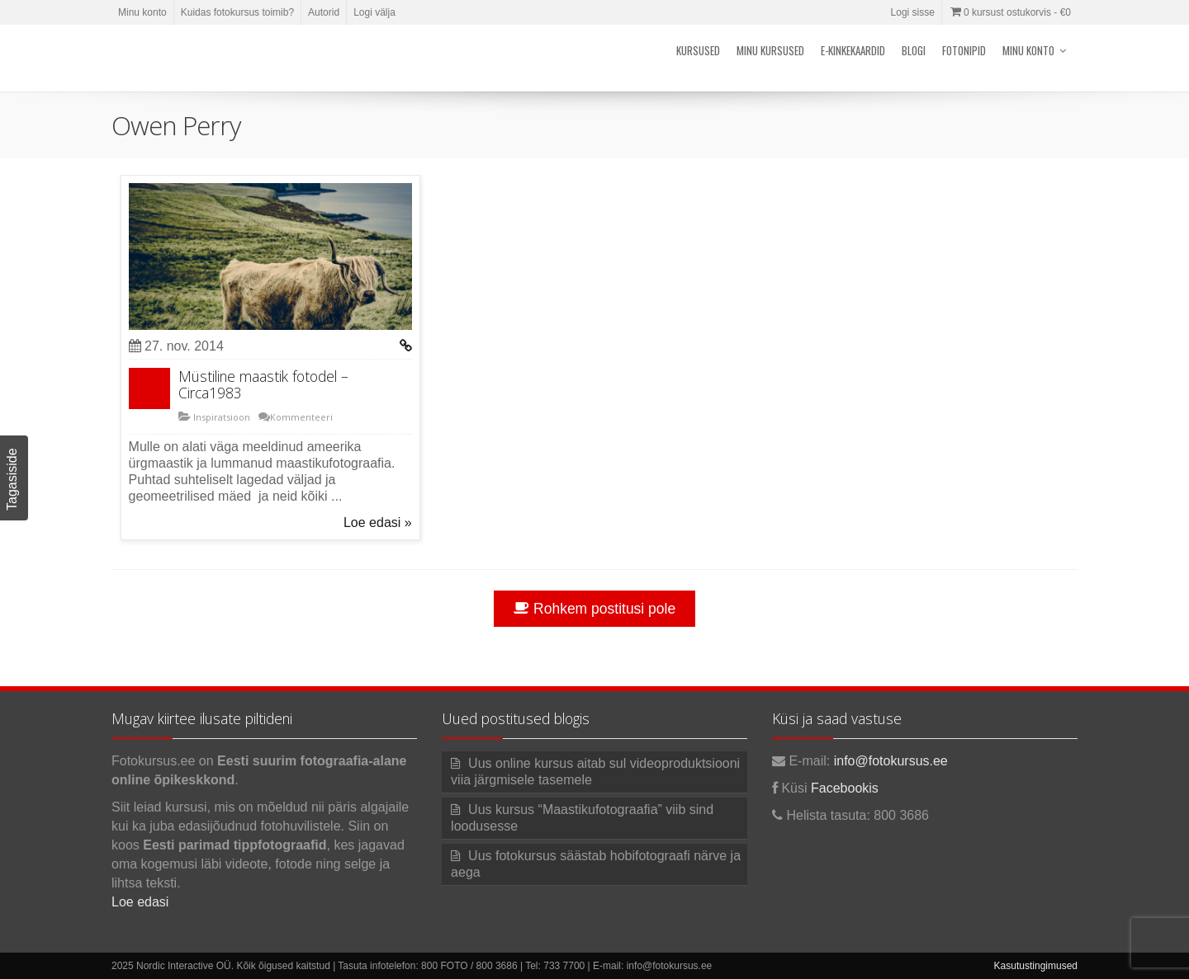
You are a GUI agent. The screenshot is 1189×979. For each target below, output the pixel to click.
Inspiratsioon (220, 417)
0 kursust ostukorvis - (1010, 12)
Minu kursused (770, 50)
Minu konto (142, 12)
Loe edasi (139, 902)
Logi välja (374, 12)
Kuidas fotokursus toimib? (237, 12)
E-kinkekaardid (853, 50)
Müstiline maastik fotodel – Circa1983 (263, 384)
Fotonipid (964, 50)
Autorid (323, 12)
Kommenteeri (301, 417)
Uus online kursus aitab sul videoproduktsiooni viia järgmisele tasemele (595, 771)
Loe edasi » (377, 522)
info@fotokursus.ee (891, 761)
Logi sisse (913, 12)
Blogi (914, 50)
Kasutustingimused (1036, 966)
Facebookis (845, 788)
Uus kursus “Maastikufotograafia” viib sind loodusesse (582, 817)
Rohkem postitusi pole (594, 608)
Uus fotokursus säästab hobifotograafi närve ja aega (596, 864)
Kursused (698, 50)
